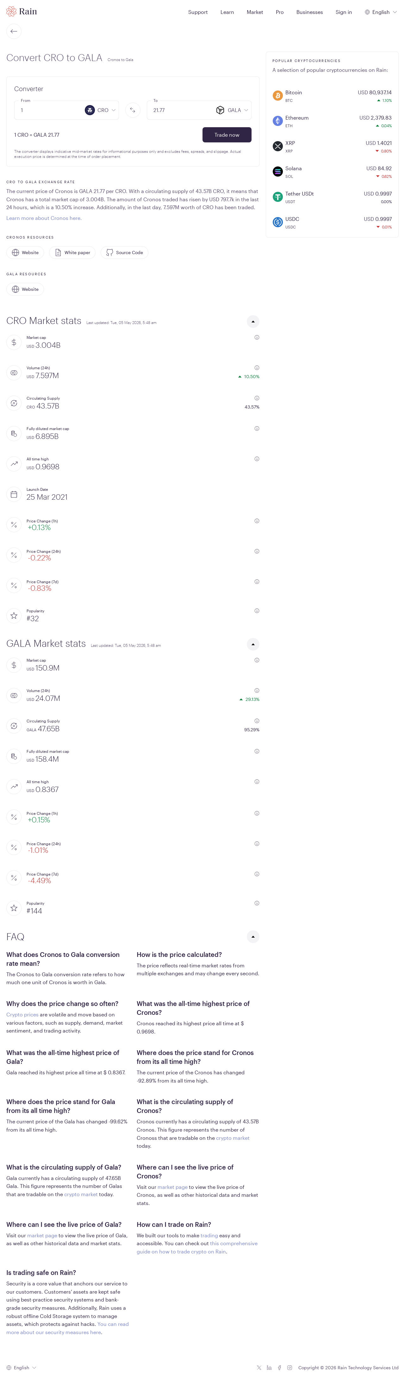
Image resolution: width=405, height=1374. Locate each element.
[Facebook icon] (279, 1367)
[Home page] (21, 11)
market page (173, 1187)
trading (209, 1235)
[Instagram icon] (289, 1367)
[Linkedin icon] (269, 1367)
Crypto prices (22, 1014)
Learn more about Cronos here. (44, 218)
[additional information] (256, 337)
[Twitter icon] (259, 1367)
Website (25, 252)
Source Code (124, 252)
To (155, 100)
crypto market (233, 1138)
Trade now (227, 135)
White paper (72, 252)
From (25, 100)
